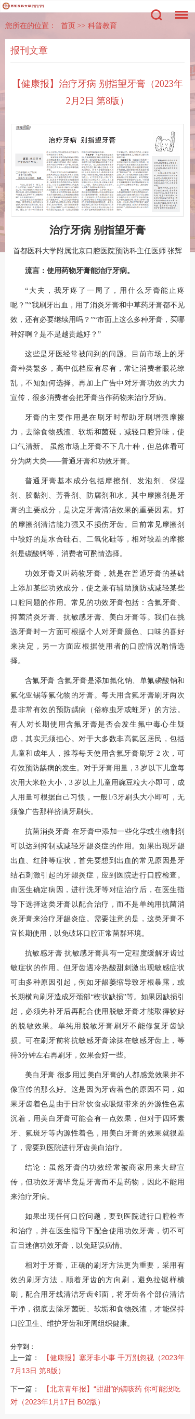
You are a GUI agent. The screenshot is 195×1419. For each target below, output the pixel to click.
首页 (68, 26)
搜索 (156, 15)
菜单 (179, 10)
